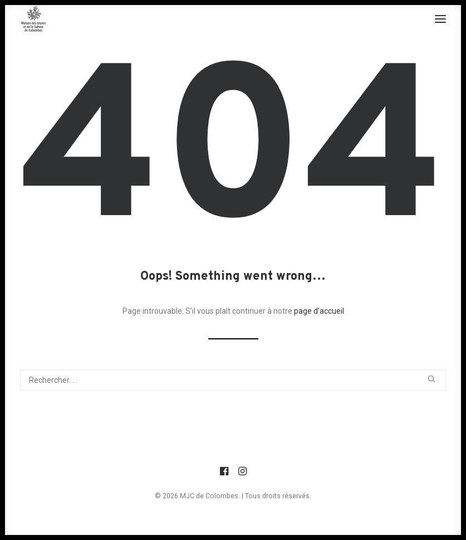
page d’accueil (319, 311)
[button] (440, 19)
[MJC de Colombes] (33, 19)
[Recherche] (233, 380)
